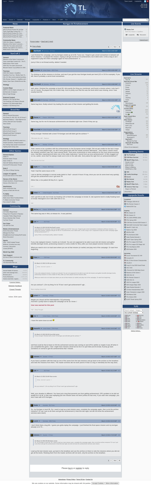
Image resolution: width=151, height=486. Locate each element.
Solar (128, 320)
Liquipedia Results (136, 195)
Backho (128, 89)
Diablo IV (5, 156)
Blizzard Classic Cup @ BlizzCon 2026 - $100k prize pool (15, 67)
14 (26, 42)
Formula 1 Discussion (9, 246)
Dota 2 (5, 168)
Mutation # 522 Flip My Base (11, 99)
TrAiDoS (25, 270)
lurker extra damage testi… (11, 272)
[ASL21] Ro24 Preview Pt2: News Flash (13, 35)
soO (127, 95)
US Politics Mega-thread (10, 212)
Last (128, 328)
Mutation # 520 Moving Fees (11, 105)
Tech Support (7, 255)
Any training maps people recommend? (14, 144)
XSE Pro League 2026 (132, 282)
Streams (27, 19)
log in (70, 468)
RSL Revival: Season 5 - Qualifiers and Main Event (15, 79)
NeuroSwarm (129, 103)
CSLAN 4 (129, 263)
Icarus (127, 99)
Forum (12, 19)
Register (11, 1)
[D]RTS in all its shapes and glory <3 (13, 90)
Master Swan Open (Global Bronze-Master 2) (15, 81)
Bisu (140, 323)
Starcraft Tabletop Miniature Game (13, 163)
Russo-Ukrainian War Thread (11, 218)
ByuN (128, 315)
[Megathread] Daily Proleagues (12, 133)
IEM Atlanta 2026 (131, 294)
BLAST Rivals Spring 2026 (134, 299)
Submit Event (144, 40)
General (6, 57)
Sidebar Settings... (136, 331)
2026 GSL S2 (130, 275)
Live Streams (136, 74)
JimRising (128, 106)
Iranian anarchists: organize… (11, 279)
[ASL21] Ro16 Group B (9, 135)
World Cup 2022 (8, 252)
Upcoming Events (135, 151)
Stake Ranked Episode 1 (133, 237)
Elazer (141, 321)
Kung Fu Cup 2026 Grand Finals (135, 265)
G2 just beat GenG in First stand (12, 175)
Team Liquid (128, 1)
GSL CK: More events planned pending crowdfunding (15, 77)
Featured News (8, 27)
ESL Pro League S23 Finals (134, 242)
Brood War (15, 109)
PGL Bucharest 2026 (132, 234)
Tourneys (6, 71)
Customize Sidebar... (15, 282)
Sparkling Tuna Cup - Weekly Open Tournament (15, 75)
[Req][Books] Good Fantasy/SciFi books (14, 235)
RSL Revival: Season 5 (133, 277)
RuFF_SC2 (129, 125)
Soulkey (141, 325)
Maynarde (128, 127)
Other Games (15, 151)
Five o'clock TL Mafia (9, 202)
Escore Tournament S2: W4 (134, 255)
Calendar (20, 19)
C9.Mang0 (128, 121)
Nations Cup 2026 (131, 230)
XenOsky (25, 278)
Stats (128, 321)
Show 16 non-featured (131, 147)
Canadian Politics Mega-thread (12, 216)
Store (54, 19)
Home (5, 19)
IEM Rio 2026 (130, 232)
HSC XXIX (129, 267)
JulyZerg (128, 97)
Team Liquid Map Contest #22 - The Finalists (13, 31)
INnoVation (142, 320)
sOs (140, 317)
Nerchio (141, 315)
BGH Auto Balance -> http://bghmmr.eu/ (14, 119)
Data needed (7, 123)
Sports (5, 240)
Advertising (62, 479)
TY (128, 317)
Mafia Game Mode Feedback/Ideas (13, 198)
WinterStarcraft (130, 123)
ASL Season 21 (130, 215)
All (119, 47)
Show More (128, 191)
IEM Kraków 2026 (131, 249)
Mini (140, 326)
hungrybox (129, 118)
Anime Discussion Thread (10, 231)
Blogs (15, 266)
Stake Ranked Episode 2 (133, 287)
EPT (60, 20)
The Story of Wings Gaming (11, 170)
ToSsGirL (128, 93)
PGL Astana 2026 (131, 297)
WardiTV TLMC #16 (132, 227)
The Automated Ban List (10, 262)
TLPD (136, 306)
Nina (127, 79)
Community (15, 206)
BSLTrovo (130, 144)
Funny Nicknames (8, 276)
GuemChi (128, 83)
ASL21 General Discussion (11, 115)
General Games (8, 155)
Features (46, 19)
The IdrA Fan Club (8, 225)
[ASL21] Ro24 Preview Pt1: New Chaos (13, 37)
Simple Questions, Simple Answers (13, 142)
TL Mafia (6, 194)
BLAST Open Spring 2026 (133, 239)
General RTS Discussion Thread (12, 165)
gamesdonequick (132, 135)
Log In (5, 1)
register (79, 468)
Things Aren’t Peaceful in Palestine (13, 214)
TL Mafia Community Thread (11, 200)
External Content (9, 97)
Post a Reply (35, 46)
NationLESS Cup (131, 206)
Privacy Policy (71, 479)
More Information (112, 483)
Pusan (127, 87)
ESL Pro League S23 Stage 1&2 (135, 244)
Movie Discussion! (8, 237)
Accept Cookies (98, 483)
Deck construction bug (9, 188)
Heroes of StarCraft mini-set (11, 190)
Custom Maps (8, 88)
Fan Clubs (6, 223)
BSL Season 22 (130, 213)
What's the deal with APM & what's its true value (15, 140)
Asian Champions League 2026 (135, 292)
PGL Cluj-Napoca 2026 (133, 247)
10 (26, 29)
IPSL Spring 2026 (131, 220)
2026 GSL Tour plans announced (12, 46)
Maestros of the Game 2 (133, 272)
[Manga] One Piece (8, 233)
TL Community (8, 261)
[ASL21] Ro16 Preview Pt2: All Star (13, 29)
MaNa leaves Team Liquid (10, 49)
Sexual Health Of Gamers (10, 270)
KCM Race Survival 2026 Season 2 (136, 222)
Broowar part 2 (7, 274)
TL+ (66, 19)
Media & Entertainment (11, 229)
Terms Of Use (80, 479)
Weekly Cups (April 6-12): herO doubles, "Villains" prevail (13, 47)
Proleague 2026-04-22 (132, 201)
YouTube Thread (8, 220)
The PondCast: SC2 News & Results (13, 101)
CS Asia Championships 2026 (134, 289)
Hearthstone (7, 186)
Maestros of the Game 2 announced (13, 44)
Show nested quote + (44, 267)
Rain (128, 323)
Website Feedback (15, 286)
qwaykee (25, 274)
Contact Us (89, 479)
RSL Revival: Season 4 (133, 204)
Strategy (6, 85)
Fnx (127, 114)
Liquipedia (138, 1)
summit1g (128, 110)
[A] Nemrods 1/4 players (10, 92)
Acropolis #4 (130, 258)
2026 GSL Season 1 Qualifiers (12, 42)
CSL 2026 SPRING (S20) (133, 217)
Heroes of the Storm (10, 179)
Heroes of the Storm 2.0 (10, 183)
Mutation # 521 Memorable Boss (12, 103)
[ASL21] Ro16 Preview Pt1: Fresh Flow (13, 33)
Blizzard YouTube (132, 141)
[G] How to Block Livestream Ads (12, 257)
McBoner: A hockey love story (11, 244)
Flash (128, 325)
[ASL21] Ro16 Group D (10, 131)
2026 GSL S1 (130, 280)
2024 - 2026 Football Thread (11, 242)
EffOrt (129, 326)
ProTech (128, 85)
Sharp (141, 328)
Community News (9, 40)
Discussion (141, 35)
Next (115, 47)
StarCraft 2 (15, 53)
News (15, 23)
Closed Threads (15, 289)
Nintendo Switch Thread (10, 158)
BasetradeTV (130, 137)
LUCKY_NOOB (24, 276)
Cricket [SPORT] (8, 248)
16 (26, 31)
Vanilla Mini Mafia (8, 195)
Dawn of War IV (7, 160)
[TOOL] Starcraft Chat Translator (12, 121)
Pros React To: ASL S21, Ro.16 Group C (14, 117)
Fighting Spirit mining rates (10, 146)
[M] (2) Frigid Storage (9, 94)
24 (26, 49)
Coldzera (128, 112)
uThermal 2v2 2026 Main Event (135, 270)
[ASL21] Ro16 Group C (10, 129)
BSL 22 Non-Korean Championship (136, 260)
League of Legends (9, 174)
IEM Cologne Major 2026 (133, 284)
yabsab (128, 91)
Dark (128, 318)
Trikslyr (128, 129)
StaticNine (24, 272)
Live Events (136, 23)
